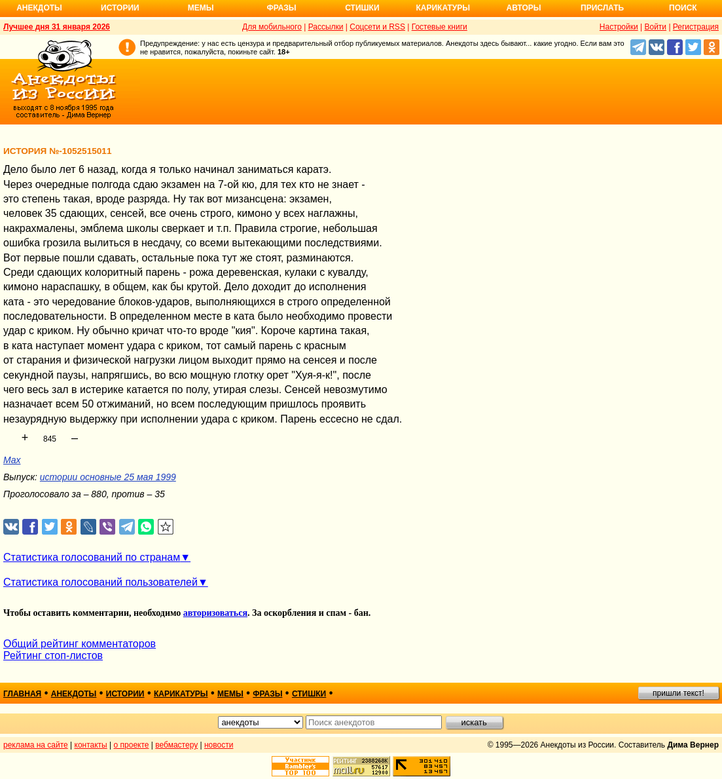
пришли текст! (678, 693)
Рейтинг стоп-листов (53, 655)
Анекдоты (39, 7)
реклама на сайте (35, 745)
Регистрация (696, 26)
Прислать (602, 7)
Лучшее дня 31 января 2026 (56, 26)
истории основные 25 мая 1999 (108, 477)
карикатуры (181, 693)
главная (22, 693)
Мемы (201, 7)
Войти (655, 26)
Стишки (362, 7)
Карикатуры (443, 7)
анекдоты (74, 693)
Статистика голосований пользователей (100, 582)
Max (11, 460)
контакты (91, 745)
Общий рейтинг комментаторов (79, 643)
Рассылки (326, 26)
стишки (309, 693)
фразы (267, 693)
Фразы (281, 7)
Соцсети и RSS (377, 26)
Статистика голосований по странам (91, 557)
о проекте (131, 745)
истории (125, 693)
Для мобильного (272, 26)
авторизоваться (215, 613)
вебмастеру (176, 745)
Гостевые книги (439, 26)
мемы (230, 693)
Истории (120, 7)
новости (218, 745)
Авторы (524, 7)
